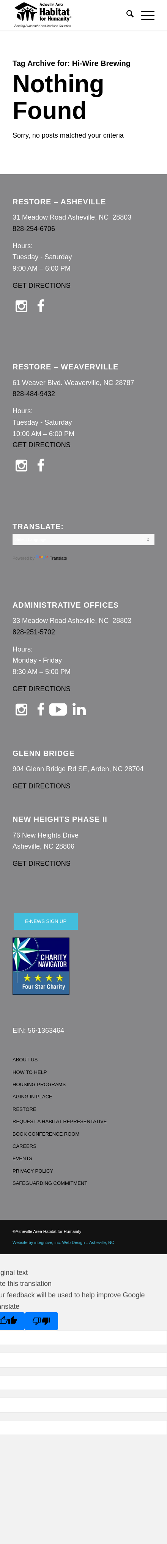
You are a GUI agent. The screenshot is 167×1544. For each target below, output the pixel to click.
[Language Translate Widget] (83, 539)
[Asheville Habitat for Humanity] (69, 15)
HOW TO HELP (30, 1072)
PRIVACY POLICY (33, 1171)
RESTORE (24, 1109)
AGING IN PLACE (32, 1096)
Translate (51, 558)
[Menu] (144, 15)
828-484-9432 (34, 394)
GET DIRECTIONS (42, 285)
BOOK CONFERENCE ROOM (46, 1134)
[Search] (126, 15)
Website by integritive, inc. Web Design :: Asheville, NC (63, 1242)
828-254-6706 (34, 229)
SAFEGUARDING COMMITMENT (50, 1183)
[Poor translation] (41, 1321)
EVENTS (22, 1158)
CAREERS (24, 1146)
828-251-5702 (34, 632)
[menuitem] (126, 15)
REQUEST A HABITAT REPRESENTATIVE (60, 1121)
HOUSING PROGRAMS (39, 1084)
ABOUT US (25, 1060)
